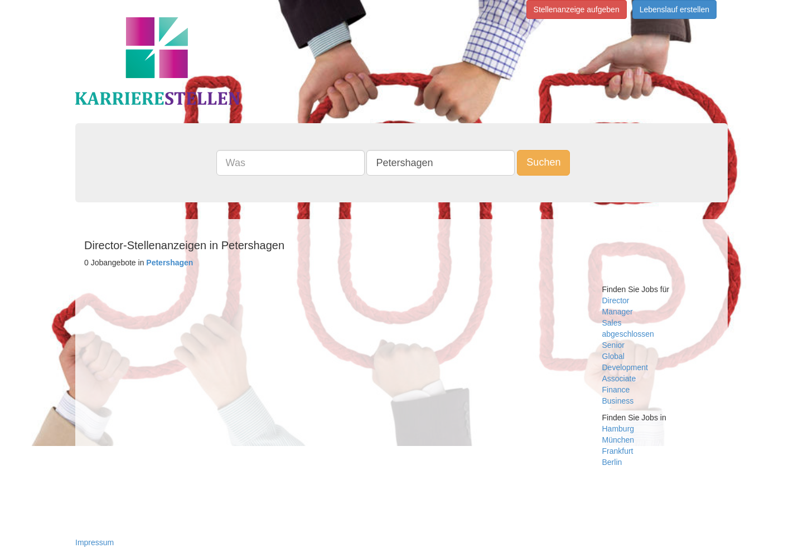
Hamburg (618, 428)
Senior (613, 345)
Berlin (612, 462)
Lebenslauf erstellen (674, 9)
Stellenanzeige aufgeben (577, 9)
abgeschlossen (628, 333)
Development (625, 367)
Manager (617, 311)
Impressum (94, 542)
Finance (616, 389)
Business (618, 400)
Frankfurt (617, 451)
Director (616, 300)
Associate (619, 378)
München (618, 439)
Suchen (543, 162)
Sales (612, 322)
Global (613, 356)
